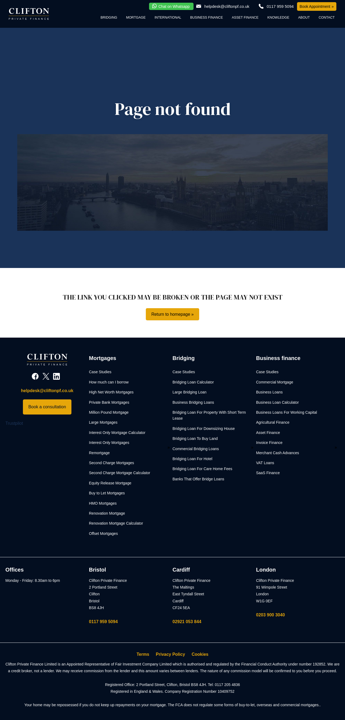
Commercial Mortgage (274, 382)
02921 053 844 (186, 621)
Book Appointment (315, 6)
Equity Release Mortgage (110, 483)
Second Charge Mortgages (111, 463)
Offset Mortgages (103, 533)
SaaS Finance (268, 473)
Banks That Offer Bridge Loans (198, 479)
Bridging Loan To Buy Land (195, 439)
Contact (327, 17)
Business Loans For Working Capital (286, 412)
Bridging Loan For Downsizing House (203, 428)
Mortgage (136, 17)
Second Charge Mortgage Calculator (119, 473)
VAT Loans (265, 463)
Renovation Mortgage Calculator (116, 523)
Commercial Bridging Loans (195, 449)
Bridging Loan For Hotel (192, 459)
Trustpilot (14, 423)
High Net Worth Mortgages (111, 392)
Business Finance (206, 17)
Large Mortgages (103, 422)
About (304, 17)
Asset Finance (245, 17)
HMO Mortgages (103, 503)
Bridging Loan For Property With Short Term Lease (209, 415)
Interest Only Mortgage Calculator (117, 432)
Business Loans (269, 392)
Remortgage (99, 453)
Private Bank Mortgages (109, 402)
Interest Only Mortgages (109, 443)
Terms (143, 654)
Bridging (109, 17)
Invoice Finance (269, 443)
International (167, 17)
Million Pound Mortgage (109, 412)
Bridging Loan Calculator (193, 382)
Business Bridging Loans (193, 402)
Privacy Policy (170, 654)
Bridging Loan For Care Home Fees (202, 469)
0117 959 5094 (103, 621)
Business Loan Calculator (277, 402)
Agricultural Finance (272, 422)
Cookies (200, 654)
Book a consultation (47, 407)
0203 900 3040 (270, 615)
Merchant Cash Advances (277, 453)
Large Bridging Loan (189, 392)
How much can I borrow (109, 382)
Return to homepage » (172, 314)
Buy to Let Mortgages (107, 493)
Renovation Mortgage (107, 513)
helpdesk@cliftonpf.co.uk (226, 6)
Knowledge (278, 17)
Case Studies (100, 372)
